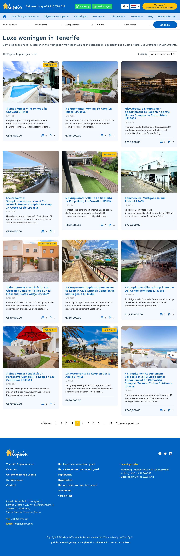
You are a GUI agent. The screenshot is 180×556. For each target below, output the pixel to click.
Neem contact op (166, 16)
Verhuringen (80, 16)
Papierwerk (65, 474)
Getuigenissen (14, 480)
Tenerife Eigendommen (23, 16)
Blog (150, 16)
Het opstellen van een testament (77, 485)
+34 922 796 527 (45, 6)
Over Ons (97, 16)
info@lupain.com (23, 523)
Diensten (135, 16)
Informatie (117, 16)
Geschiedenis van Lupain (21, 474)
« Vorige (46, 423)
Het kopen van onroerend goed (76, 464)
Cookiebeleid (100, 542)
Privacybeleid (84, 542)
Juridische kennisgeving (63, 542)
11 (111, 423)
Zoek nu (165, 24)
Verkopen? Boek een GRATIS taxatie (159, 6)
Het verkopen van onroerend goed (78, 469)
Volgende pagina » (127, 423)
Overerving (64, 490)
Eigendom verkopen (55, 16)
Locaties (113, 542)
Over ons (11, 469)
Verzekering (65, 495)
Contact (11, 485)
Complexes (124, 542)
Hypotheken (65, 480)
